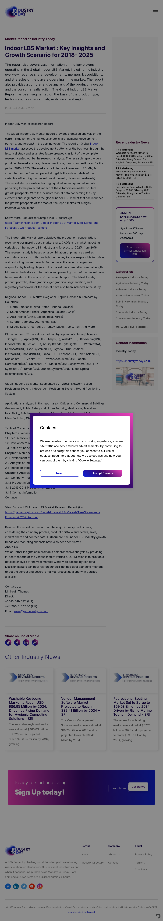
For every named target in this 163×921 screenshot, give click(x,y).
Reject (60, 473)
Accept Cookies (102, 473)
